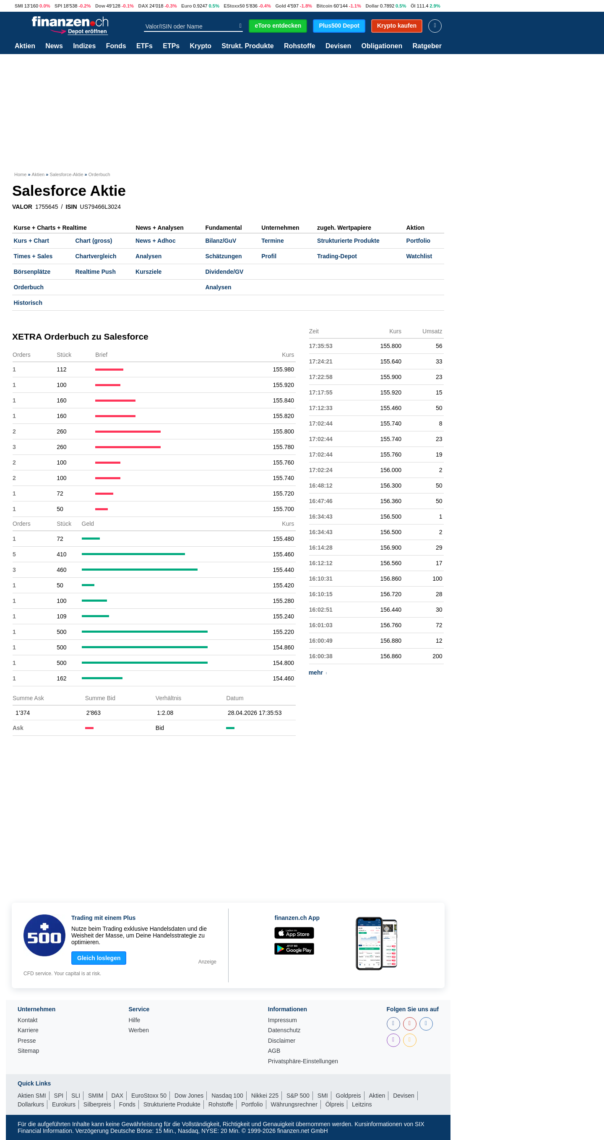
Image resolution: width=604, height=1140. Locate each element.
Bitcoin (325, 5)
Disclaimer (281, 1041)
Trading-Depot (337, 256)
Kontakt (27, 1020)
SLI (75, 1095)
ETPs (171, 46)
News (54, 46)
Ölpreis (334, 1104)
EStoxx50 (234, 5)
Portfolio (418, 240)
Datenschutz (284, 1030)
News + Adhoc (155, 240)
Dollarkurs (31, 1104)
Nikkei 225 (265, 1095)
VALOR (22, 207)
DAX (143, 5)
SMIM (96, 1095)
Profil (268, 256)
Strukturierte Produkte (348, 240)
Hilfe (134, 1020)
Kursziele (148, 271)
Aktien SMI (32, 1095)
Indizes (84, 46)
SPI (58, 5)
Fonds (116, 46)
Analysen (148, 256)
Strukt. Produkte (247, 46)
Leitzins (362, 1104)
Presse (27, 1041)
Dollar (372, 5)
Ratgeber (427, 46)
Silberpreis (97, 1104)
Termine (272, 240)
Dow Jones (188, 1095)
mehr (318, 672)
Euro (186, 5)
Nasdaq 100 (227, 1095)
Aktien (25, 46)
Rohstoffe (299, 46)
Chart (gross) (93, 240)
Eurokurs (64, 1104)
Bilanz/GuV (220, 240)
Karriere (28, 1030)
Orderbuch (29, 287)
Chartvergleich (95, 256)
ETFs (144, 46)
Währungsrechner (294, 1104)
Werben (138, 1030)
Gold (280, 5)
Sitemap (28, 1051)
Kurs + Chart (31, 240)
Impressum (282, 1020)
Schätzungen (223, 256)
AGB (274, 1051)
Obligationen (381, 46)
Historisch (28, 302)
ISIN (71, 207)
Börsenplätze (32, 271)
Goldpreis (348, 1095)
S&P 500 (298, 1095)
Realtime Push (95, 271)
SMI (19, 5)
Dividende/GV (224, 271)
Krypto (200, 46)
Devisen (338, 46)
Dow (100, 5)
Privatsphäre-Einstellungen (303, 1061)
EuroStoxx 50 (149, 1095)
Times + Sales (33, 256)
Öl (413, 5)
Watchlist (419, 256)
